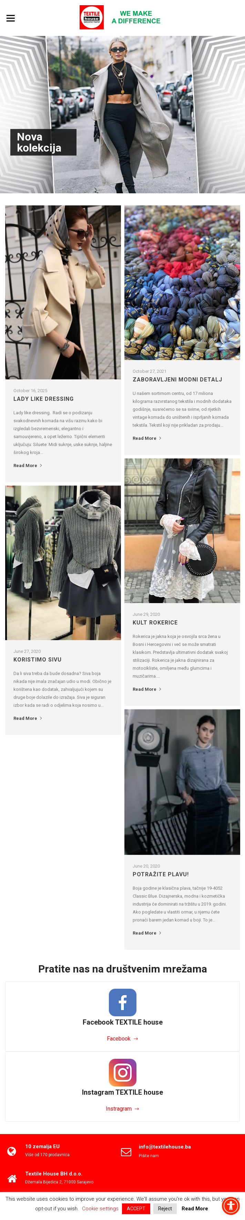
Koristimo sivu (37, 659)
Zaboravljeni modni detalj (177, 379)
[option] (122, 114)
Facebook (119, 1038)
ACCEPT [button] (136, 1208)
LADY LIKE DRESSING (43, 399)
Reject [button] (165, 1208)
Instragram (119, 1108)
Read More (28, 466)
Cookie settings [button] (100, 1209)
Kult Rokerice (155, 622)
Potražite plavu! (161, 874)
